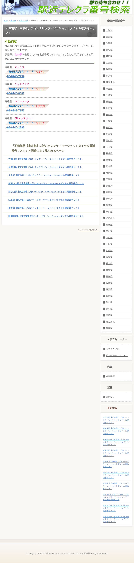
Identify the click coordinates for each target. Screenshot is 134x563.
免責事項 (110, 376)
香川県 (109, 263)
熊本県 (109, 302)
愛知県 (109, 160)
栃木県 (109, 108)
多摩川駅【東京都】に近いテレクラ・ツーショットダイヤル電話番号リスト (45, 167)
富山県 (109, 140)
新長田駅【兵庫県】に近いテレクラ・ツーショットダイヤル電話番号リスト (116, 453)
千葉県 (109, 95)
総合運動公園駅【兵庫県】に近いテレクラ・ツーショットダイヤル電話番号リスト (116, 497)
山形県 (109, 63)
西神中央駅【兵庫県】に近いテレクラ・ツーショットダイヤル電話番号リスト (116, 442)
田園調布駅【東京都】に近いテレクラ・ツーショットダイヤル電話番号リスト (46, 216)
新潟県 (109, 134)
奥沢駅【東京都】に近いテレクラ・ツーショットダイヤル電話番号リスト (44, 208)
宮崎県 (109, 315)
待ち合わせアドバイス (117, 355)
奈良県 (109, 211)
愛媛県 (109, 270)
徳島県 (109, 257)
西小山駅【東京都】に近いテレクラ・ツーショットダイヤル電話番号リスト (45, 191)
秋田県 (109, 56)
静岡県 (109, 173)
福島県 (109, 69)
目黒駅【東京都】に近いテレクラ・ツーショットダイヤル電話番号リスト (44, 175)
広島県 (109, 250)
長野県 (109, 127)
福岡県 (109, 283)
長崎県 (109, 296)
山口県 (109, 244)
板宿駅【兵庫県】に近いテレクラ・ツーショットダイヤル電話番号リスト (116, 464)
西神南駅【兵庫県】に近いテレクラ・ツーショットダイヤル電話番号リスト (116, 431)
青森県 (109, 37)
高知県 (109, 276)
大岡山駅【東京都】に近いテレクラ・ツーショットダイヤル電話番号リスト (45, 159)
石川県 (109, 147)
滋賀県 (109, 205)
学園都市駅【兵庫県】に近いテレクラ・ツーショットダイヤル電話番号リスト (116, 508)
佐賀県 (109, 289)
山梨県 (109, 121)
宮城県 (109, 50)
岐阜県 (109, 166)
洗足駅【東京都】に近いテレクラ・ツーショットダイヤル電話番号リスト (44, 200)
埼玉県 (109, 88)
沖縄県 (109, 328)
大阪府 (109, 186)
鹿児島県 (110, 322)
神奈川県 (110, 82)
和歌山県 (110, 218)
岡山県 (109, 237)
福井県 (109, 153)
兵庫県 (109, 192)
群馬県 (109, 114)
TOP (6, 20)
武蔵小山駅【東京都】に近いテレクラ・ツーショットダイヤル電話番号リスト (46, 183)
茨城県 (109, 101)
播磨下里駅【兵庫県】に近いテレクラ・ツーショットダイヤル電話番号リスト (116, 519)
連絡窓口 (110, 397)
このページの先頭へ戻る (89, 230)
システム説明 (112, 349)
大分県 (109, 309)
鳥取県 (109, 224)
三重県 (109, 179)
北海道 (109, 30)
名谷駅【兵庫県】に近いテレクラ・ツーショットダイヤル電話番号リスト (116, 486)
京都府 (109, 198)
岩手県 (109, 43)
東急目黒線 (23, 20)
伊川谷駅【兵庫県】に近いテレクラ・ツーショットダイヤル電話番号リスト (116, 420)
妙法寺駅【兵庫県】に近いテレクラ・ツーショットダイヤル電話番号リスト (116, 475)
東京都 (13, 20)
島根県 (109, 231)
